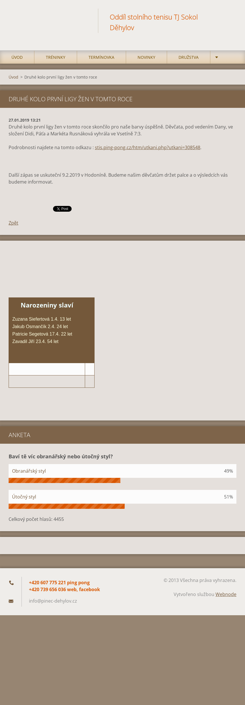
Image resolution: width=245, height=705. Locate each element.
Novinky (146, 57)
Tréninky (55, 57)
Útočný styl (24, 497)
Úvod (17, 57)
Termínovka (101, 57)
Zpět (13, 223)
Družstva (189, 57)
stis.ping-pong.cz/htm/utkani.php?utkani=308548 (147, 147)
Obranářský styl (29, 471)
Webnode (225, 594)
